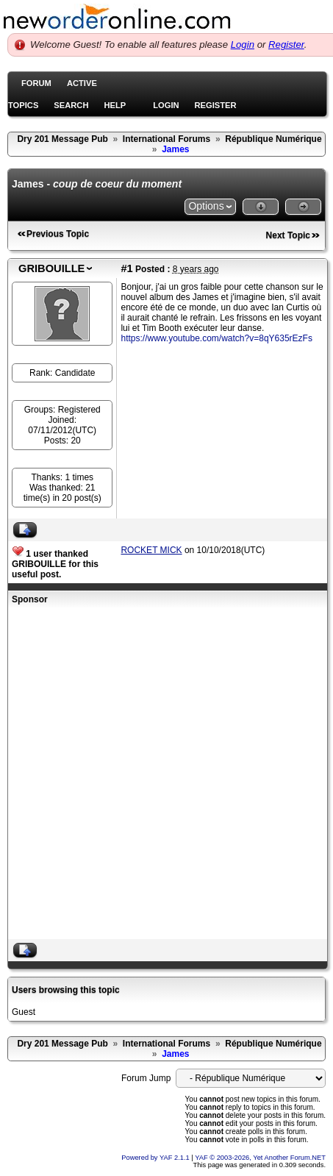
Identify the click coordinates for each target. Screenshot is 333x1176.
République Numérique (273, 139)
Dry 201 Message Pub (62, 139)
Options (205, 206)
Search (71, 105)
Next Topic (288, 235)
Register (286, 44)
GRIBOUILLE (51, 268)
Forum (36, 83)
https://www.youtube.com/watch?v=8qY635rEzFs (216, 338)
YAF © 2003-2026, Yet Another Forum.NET (260, 1157)
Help (115, 105)
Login (242, 44)
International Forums (166, 139)
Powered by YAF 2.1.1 (156, 1157)
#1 (126, 268)
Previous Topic (57, 234)
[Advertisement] (161, 774)
